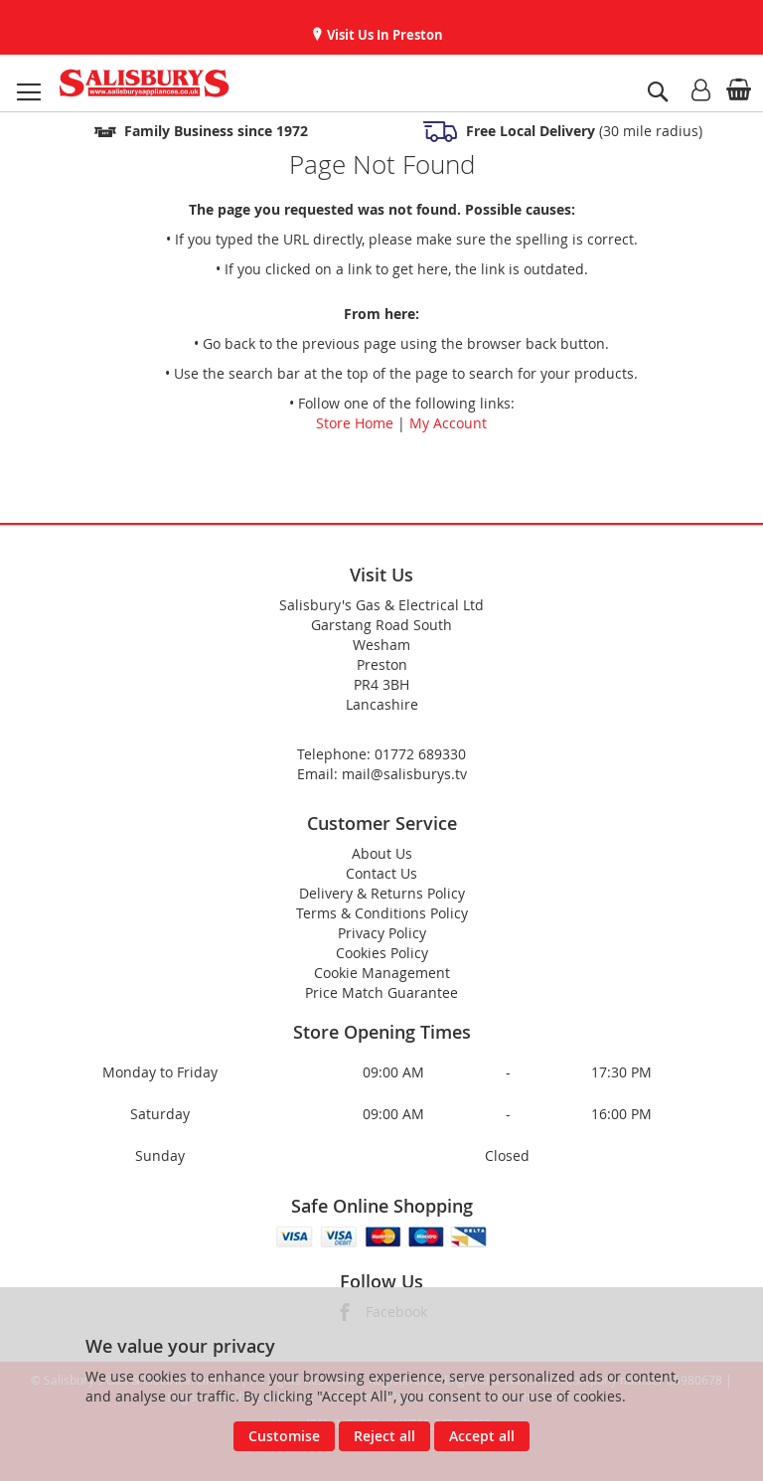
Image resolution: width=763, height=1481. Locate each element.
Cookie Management (382, 972)
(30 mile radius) (582, 130)
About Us (382, 853)
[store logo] (144, 83)
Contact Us (381, 873)
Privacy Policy (382, 932)
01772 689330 (420, 753)
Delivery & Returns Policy (382, 893)
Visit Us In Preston (383, 35)
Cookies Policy (382, 952)
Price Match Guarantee (381, 992)
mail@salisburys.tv (404, 773)
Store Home (354, 422)
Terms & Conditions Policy (382, 913)
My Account (448, 422)
